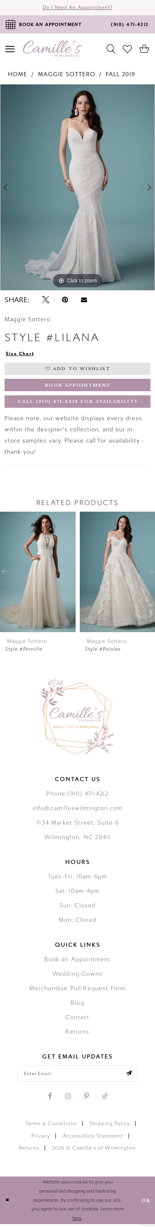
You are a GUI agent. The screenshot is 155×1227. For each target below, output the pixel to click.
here (76, 1221)
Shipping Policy (110, 1126)
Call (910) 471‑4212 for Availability (78, 404)
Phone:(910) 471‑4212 (77, 795)
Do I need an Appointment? (77, 8)
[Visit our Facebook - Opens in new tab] (50, 1099)
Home (17, 74)
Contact (77, 1019)
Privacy (40, 1139)
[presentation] (38, 574)
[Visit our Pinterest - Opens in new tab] (86, 1099)
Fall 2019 (120, 74)
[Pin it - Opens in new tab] (65, 300)
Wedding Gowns (77, 975)
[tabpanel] (77, 188)
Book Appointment (78, 387)
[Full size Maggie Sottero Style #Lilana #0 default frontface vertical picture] (77, 188)
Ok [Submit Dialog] (145, 1203)
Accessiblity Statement (93, 1139)
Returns (77, 1033)
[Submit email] (131, 1076)
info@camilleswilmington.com (78, 810)
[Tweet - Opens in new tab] (45, 300)
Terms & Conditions (51, 1126)
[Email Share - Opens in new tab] (84, 300)
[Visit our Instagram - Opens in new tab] (68, 1099)
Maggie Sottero (66, 74)
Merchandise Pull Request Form (77, 990)
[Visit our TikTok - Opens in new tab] (104, 1099)
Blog (77, 1004)
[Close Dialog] (8, 1203)
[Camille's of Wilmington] (52, 49)
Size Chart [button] (20, 355)
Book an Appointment (77, 961)
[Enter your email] (78, 1076)
